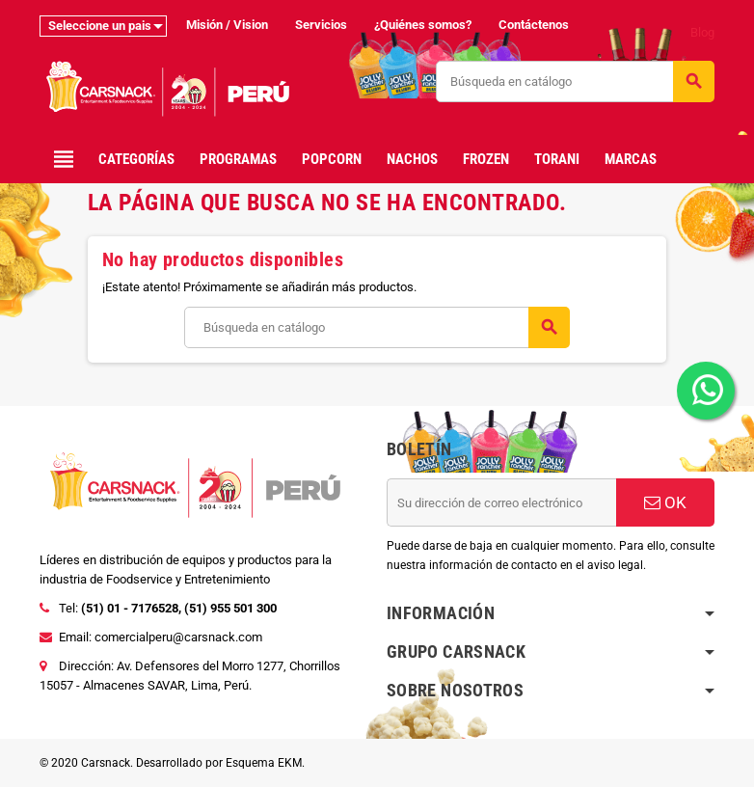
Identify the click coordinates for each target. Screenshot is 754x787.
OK (665, 502)
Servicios (321, 24)
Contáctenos (533, 24)
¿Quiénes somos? (422, 24)
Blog (702, 32)
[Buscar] (575, 81)
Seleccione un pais (99, 25)
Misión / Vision (227, 24)
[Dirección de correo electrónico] (501, 502)
